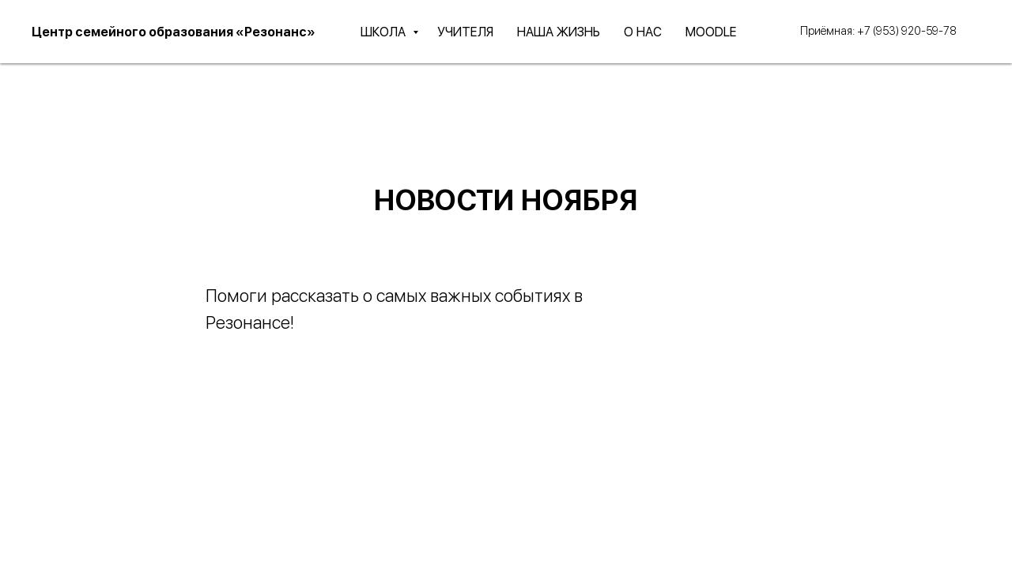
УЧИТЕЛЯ (465, 32)
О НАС (643, 32)
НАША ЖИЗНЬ (558, 32)
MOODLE (710, 32)
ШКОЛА (385, 32)
